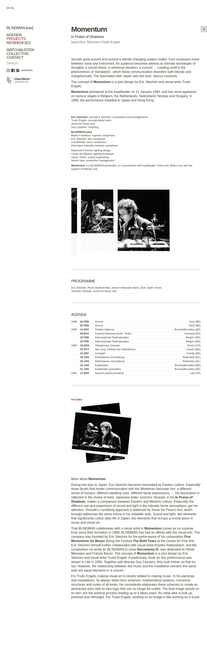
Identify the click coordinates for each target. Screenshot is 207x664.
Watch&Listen (20, 50)
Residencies (18, 43)
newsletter (27, 70)
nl (12, 7)
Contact (15, 57)
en (8, 7)
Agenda (14, 35)
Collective (17, 53)
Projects (16, 39)
